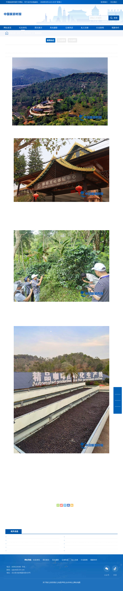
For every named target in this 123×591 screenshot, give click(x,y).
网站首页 (7, 28)
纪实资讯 (23, 28)
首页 (18, 33)
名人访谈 (84, 28)
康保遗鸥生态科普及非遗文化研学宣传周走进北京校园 (86, 547)
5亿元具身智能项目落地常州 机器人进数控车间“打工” (85, 551)
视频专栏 (115, 28)
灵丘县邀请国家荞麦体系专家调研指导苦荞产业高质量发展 (29, 544)
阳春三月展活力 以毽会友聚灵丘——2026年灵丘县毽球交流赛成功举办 (92, 537)
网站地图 (77, 582)
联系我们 (104, 2)
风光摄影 (54, 28)
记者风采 (69, 28)
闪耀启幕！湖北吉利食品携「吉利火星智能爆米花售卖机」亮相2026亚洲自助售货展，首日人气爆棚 (44, 547)
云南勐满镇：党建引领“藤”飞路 (77, 540)
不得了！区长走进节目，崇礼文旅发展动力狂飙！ (25, 540)
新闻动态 (38, 33)
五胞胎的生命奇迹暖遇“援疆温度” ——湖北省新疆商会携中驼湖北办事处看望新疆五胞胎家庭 (41, 551)
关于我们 (46, 582)
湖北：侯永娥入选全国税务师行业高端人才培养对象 (32, 523)
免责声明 (61, 582)
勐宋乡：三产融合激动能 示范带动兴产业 (28, 526)
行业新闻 (100, 28)
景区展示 (38, 28)
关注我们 (113, 2)
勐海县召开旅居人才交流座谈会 (19, 537)
